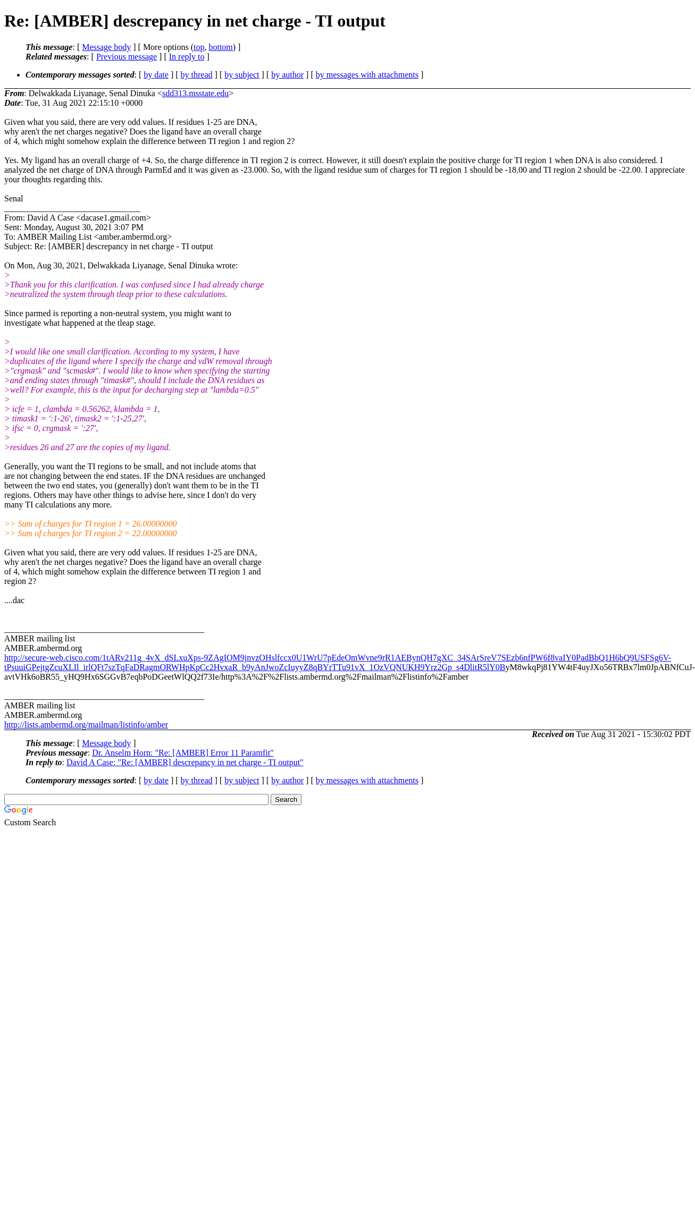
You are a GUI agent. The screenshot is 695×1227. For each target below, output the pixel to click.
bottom (220, 47)
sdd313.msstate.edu (195, 93)
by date (156, 74)
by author (287, 74)
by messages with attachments (367, 74)
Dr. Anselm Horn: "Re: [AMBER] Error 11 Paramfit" (182, 752)
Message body (106, 47)
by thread (197, 74)
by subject (241, 74)
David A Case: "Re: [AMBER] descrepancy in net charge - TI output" (185, 762)
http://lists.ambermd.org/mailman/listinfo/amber (86, 724)
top (199, 47)
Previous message (126, 56)
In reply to (187, 56)
